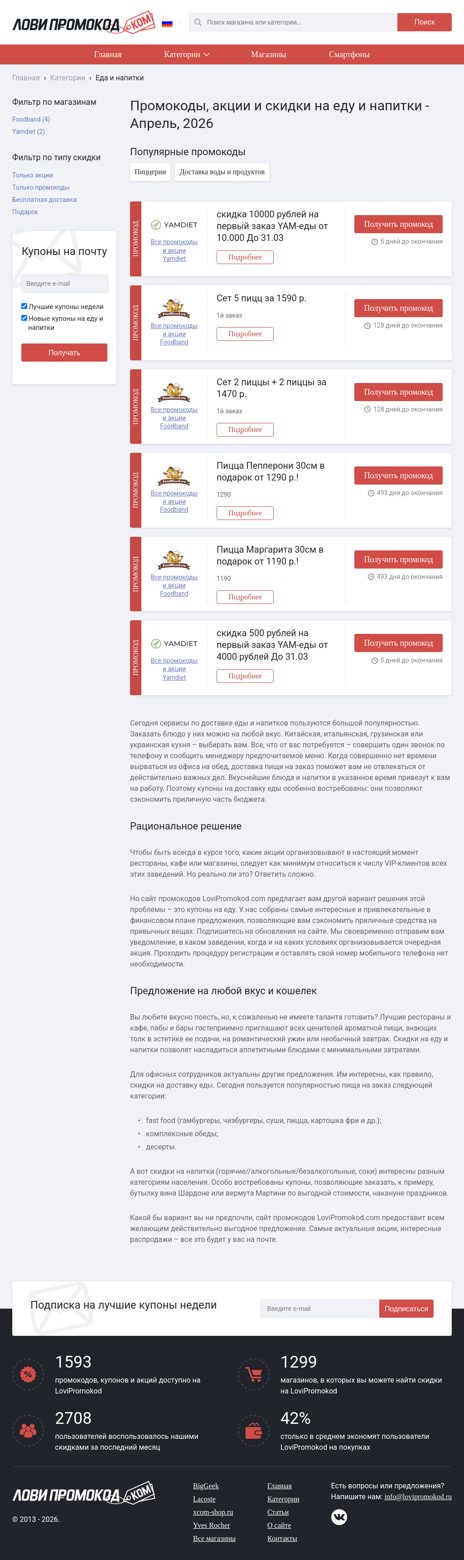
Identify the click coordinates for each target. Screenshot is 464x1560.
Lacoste (204, 1499)
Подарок (25, 212)
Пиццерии (150, 172)
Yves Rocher (211, 1525)
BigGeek (206, 1486)
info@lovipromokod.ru (418, 1497)
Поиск (425, 22)
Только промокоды (41, 187)
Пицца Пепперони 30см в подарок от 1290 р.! (271, 471)
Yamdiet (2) (28, 131)
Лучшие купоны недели (62, 307)
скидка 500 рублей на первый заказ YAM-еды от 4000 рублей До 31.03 (272, 645)
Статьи (278, 1512)
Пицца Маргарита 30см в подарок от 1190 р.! (270, 555)
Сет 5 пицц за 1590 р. (261, 298)
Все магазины (214, 1538)
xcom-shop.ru (213, 1512)
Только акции (32, 175)
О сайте (279, 1525)
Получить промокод (398, 224)
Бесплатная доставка (44, 199)
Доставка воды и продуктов (221, 172)
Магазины (268, 54)
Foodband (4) (31, 119)
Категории (186, 56)
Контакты (282, 1538)
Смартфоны (349, 54)
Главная (107, 54)
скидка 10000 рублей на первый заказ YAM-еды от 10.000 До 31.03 (272, 226)
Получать (64, 353)
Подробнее (245, 257)
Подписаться (406, 1309)
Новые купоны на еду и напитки (62, 323)
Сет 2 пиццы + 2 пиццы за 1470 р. (271, 388)
